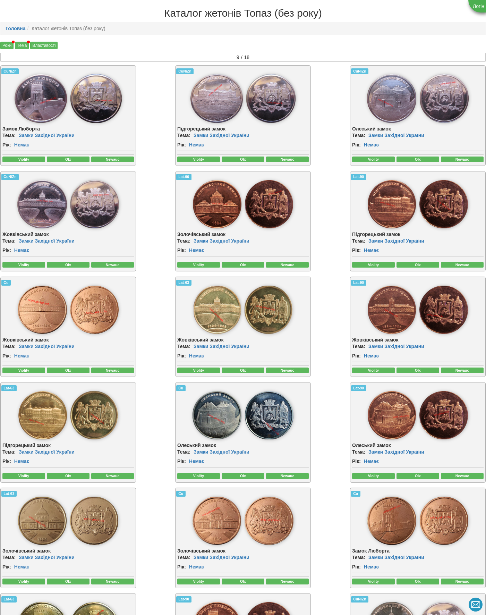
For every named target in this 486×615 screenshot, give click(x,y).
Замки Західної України (47, 135)
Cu (251, 177)
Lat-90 (8, 177)
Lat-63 (377, 177)
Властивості (44, 45)
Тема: (9, 135)
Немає (21, 145)
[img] (31, 98)
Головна (16, 28)
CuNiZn (9, 71)
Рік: (6, 144)
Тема (22, 45)
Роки (6, 45)
